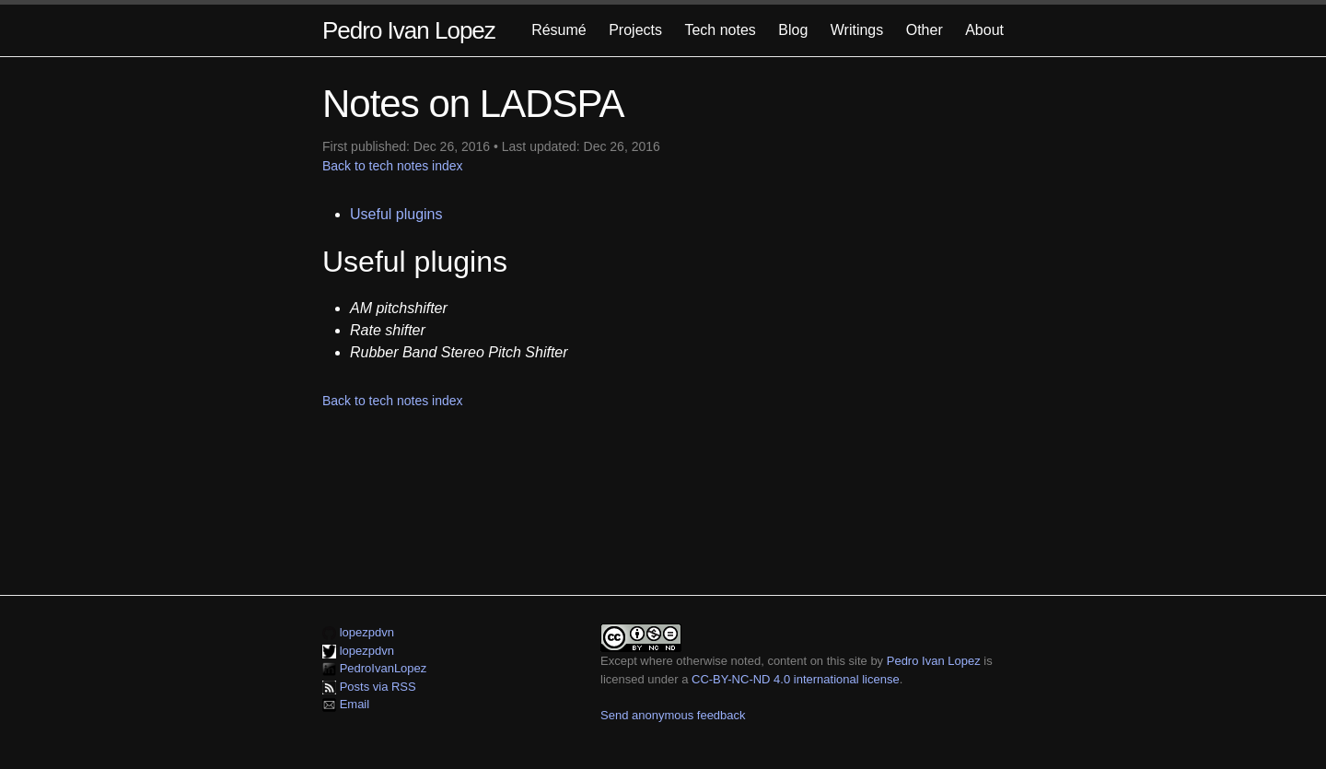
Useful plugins (396, 214)
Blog (793, 30)
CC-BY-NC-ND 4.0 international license (796, 679)
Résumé (559, 30)
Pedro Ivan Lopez (408, 30)
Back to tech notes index (392, 165)
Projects (635, 30)
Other (924, 30)
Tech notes (719, 30)
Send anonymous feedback (673, 715)
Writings (857, 30)
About (984, 30)
